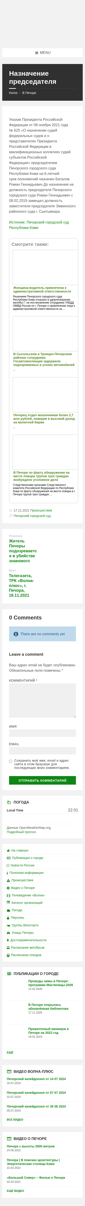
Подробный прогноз (21, 832)
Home (13, 93)
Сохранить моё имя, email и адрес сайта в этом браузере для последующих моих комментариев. (42, 764)
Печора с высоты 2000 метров (31, 1146)
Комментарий (23, 680)
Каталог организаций (24, 902)
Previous (15, 536)
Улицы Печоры (20, 932)
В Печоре (29, 93)
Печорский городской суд (32, 516)
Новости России (20, 865)
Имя (13, 726)
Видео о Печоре (21, 888)
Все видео (15, 1119)
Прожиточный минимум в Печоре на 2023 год (48, 1031)
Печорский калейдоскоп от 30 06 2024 (36, 1106)
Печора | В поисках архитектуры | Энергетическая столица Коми (33, 1162)
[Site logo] (42, 39)
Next (12, 570)
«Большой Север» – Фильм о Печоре (36, 1177)
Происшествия (41, 510)
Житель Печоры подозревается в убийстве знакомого (23, 551)
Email (14, 744)
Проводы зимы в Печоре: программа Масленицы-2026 (50, 983)
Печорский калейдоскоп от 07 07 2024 (36, 1092)
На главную (17, 850)
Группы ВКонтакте (23, 925)
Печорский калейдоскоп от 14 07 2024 (36, 1079)
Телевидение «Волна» (26, 895)
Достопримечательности (26, 940)
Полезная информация (25, 873)
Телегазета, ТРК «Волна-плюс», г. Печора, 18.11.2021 (21, 585)
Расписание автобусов (25, 947)
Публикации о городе (25, 858)
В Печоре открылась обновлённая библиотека (48, 1006)
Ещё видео (15, 1190)
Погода (14, 910)
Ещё (10, 1052)
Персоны (15, 917)
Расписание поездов (24, 955)
